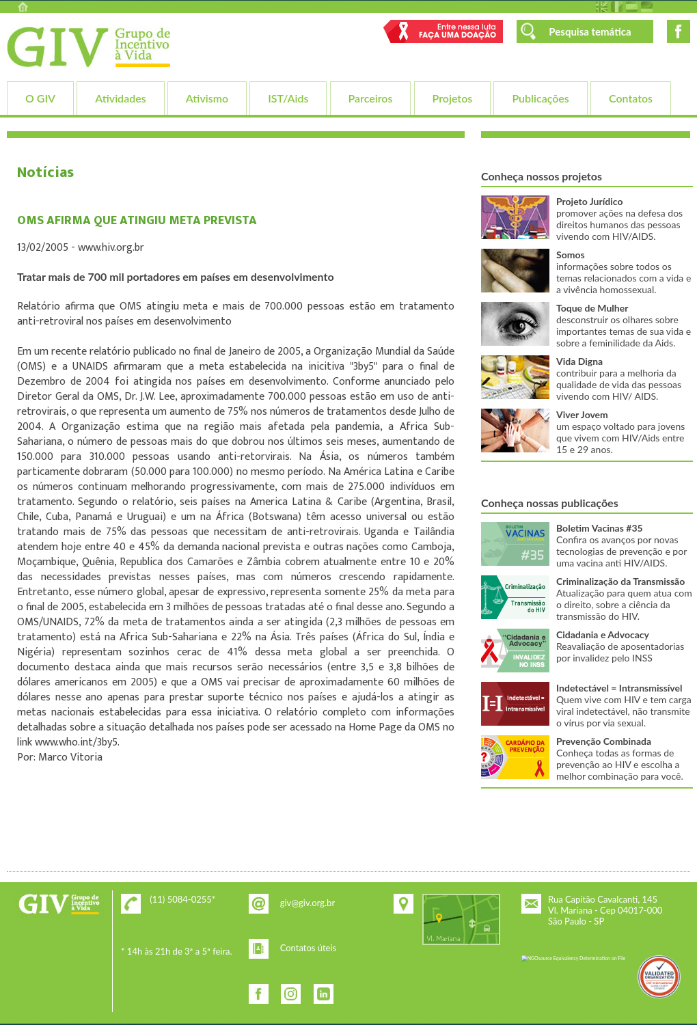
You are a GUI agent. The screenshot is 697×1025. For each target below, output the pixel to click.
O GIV (40, 98)
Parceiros (370, 98)
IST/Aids (288, 98)
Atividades (120, 98)
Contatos (631, 98)
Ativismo (207, 98)
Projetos (453, 98)
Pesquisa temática (590, 31)
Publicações (540, 98)
